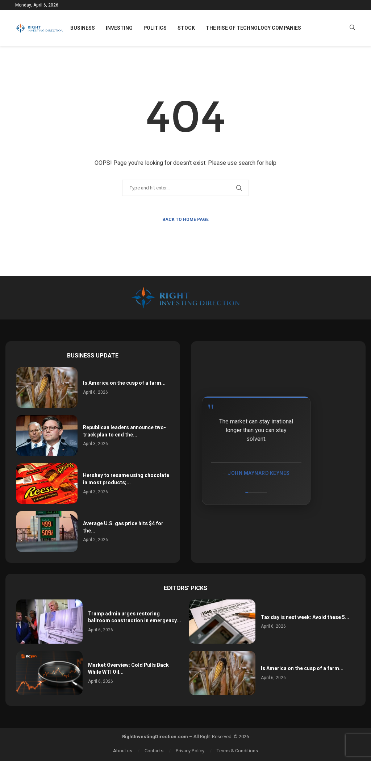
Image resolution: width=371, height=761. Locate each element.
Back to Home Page (185, 219)
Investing (119, 28)
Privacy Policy (190, 750)
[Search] (352, 28)
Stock (186, 28)
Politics (155, 28)
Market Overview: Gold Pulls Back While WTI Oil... (128, 668)
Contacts (154, 750)
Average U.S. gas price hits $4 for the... (123, 527)
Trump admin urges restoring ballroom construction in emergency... (134, 617)
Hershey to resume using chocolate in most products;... (126, 479)
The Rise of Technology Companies (253, 28)
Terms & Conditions (237, 750)
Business (82, 28)
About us (122, 750)
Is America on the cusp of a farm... (124, 383)
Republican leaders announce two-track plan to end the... (124, 431)
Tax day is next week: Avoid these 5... (305, 617)
